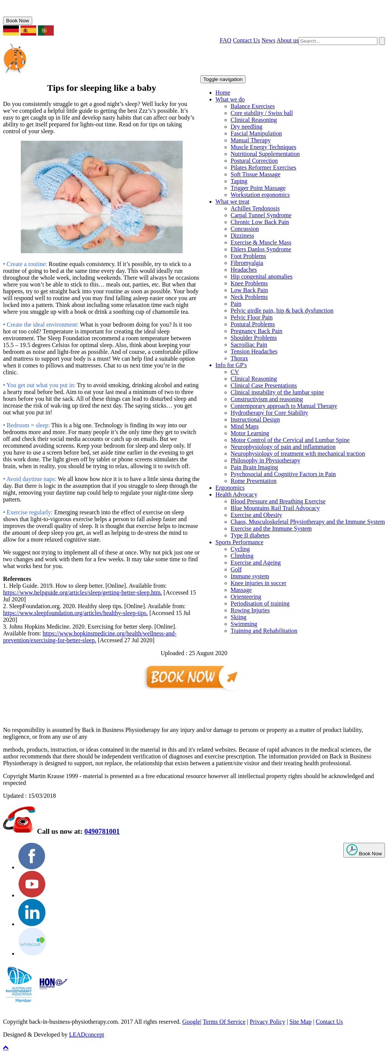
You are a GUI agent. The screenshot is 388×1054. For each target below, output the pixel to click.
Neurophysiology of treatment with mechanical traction (298, 453)
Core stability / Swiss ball (262, 113)
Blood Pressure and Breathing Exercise (278, 501)
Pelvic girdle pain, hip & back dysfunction (282, 310)
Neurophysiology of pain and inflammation (283, 447)
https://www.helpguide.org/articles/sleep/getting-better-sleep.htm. (82, 592)
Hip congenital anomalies (262, 276)
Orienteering (246, 596)
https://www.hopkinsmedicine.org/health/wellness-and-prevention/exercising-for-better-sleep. (90, 636)
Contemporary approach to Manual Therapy (284, 406)
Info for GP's (231, 365)
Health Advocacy (237, 494)
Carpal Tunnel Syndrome (261, 215)
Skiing (239, 617)
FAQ (226, 40)
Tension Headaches (254, 351)
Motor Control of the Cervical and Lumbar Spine (290, 440)
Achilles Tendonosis (255, 208)
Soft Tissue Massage (256, 174)
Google (191, 1021)
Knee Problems (249, 283)
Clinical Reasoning (254, 120)
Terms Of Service (224, 1021)
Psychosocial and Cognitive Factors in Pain (283, 474)
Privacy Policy (267, 1021)
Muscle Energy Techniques (263, 147)
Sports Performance (240, 542)
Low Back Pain (249, 290)
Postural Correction (254, 160)
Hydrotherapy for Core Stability (269, 412)
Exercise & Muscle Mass (261, 242)
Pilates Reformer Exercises (263, 167)
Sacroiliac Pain (249, 344)
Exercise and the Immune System (271, 528)
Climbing (242, 556)
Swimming (244, 624)
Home (223, 92)
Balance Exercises (253, 106)
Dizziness (242, 235)
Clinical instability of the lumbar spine (277, 392)
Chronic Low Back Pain (260, 222)
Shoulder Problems (254, 338)
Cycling (240, 549)
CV (235, 372)
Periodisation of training (260, 603)
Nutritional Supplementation (265, 154)
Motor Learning (250, 433)
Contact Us (246, 40)
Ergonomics (230, 487)
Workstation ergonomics (260, 194)
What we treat (233, 201)
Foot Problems (248, 256)
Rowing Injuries (250, 610)
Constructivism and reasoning (267, 399)
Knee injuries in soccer (258, 583)
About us (288, 40)
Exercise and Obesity (256, 515)
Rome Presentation (254, 481)
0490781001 (29, 13)
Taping (239, 181)
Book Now (17, 20)
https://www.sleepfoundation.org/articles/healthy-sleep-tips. (75, 613)
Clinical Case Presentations (264, 385)
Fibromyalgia (247, 263)
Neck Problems (249, 297)
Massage (241, 590)
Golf (236, 569)
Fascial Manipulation (256, 133)
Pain (236, 303)
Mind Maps (245, 426)
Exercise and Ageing (256, 562)
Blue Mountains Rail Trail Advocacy (275, 508)
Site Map (300, 1021)
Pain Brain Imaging (254, 467)
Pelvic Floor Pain (252, 317)
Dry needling (247, 126)
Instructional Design (255, 419)
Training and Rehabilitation (264, 630)
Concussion (245, 229)
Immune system (250, 576)
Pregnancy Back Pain (257, 331)
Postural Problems (253, 324)
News (268, 40)
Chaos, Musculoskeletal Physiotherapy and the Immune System (308, 521)
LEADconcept (86, 1034)
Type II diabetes (250, 535)
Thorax (239, 358)
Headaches (244, 269)
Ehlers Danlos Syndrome (261, 249)
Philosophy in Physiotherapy (265, 460)
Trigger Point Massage (258, 188)
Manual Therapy (251, 140)
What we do (230, 99)
